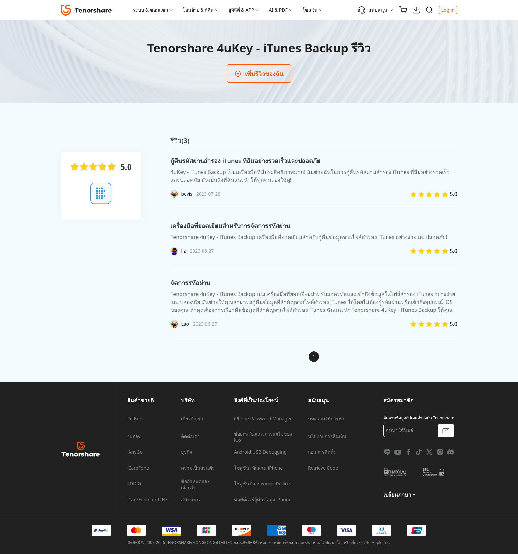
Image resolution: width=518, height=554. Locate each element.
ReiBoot (135, 419)
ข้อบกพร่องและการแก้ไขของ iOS (263, 437)
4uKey (133, 436)
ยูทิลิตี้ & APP (241, 10)
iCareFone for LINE (147, 500)
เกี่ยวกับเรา (192, 419)
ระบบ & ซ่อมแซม (150, 10)
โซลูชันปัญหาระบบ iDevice (262, 484)
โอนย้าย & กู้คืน (198, 10)
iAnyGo (135, 452)
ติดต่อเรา (190, 436)
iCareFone (138, 468)
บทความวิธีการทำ (326, 419)
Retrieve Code (323, 468)
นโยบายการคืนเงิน (327, 436)
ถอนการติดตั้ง (322, 452)
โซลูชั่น (310, 10)
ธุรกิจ (186, 452)
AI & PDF (278, 10)
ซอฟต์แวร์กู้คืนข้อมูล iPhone (262, 500)
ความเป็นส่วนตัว (198, 468)
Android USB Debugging (260, 452)
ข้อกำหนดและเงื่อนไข (195, 484)
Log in (448, 10)
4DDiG (134, 484)
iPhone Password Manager (263, 419)
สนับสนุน (372, 10)
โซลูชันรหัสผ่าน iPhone (258, 468)
